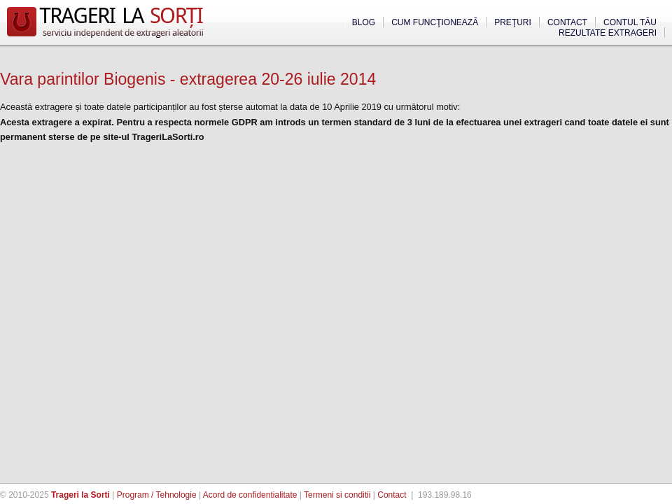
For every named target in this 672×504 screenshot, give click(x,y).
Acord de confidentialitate (250, 495)
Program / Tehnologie (157, 495)
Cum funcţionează (434, 22)
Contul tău (630, 22)
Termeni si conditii (337, 495)
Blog (363, 22)
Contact (567, 22)
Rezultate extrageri (608, 33)
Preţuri (512, 22)
